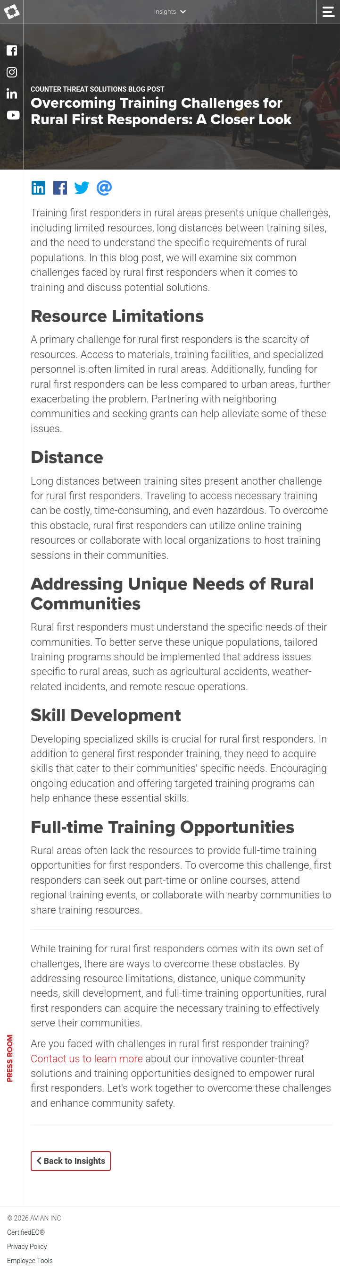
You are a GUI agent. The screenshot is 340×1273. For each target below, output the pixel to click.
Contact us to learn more (87, 1059)
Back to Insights (70, 1161)
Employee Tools (30, 1260)
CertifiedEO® (26, 1232)
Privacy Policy (27, 1246)
